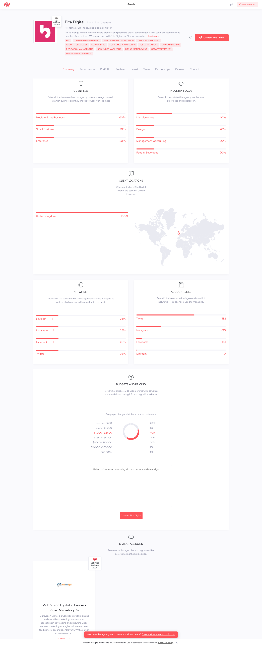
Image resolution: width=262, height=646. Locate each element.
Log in (231, 4)
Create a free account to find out (158, 634)
